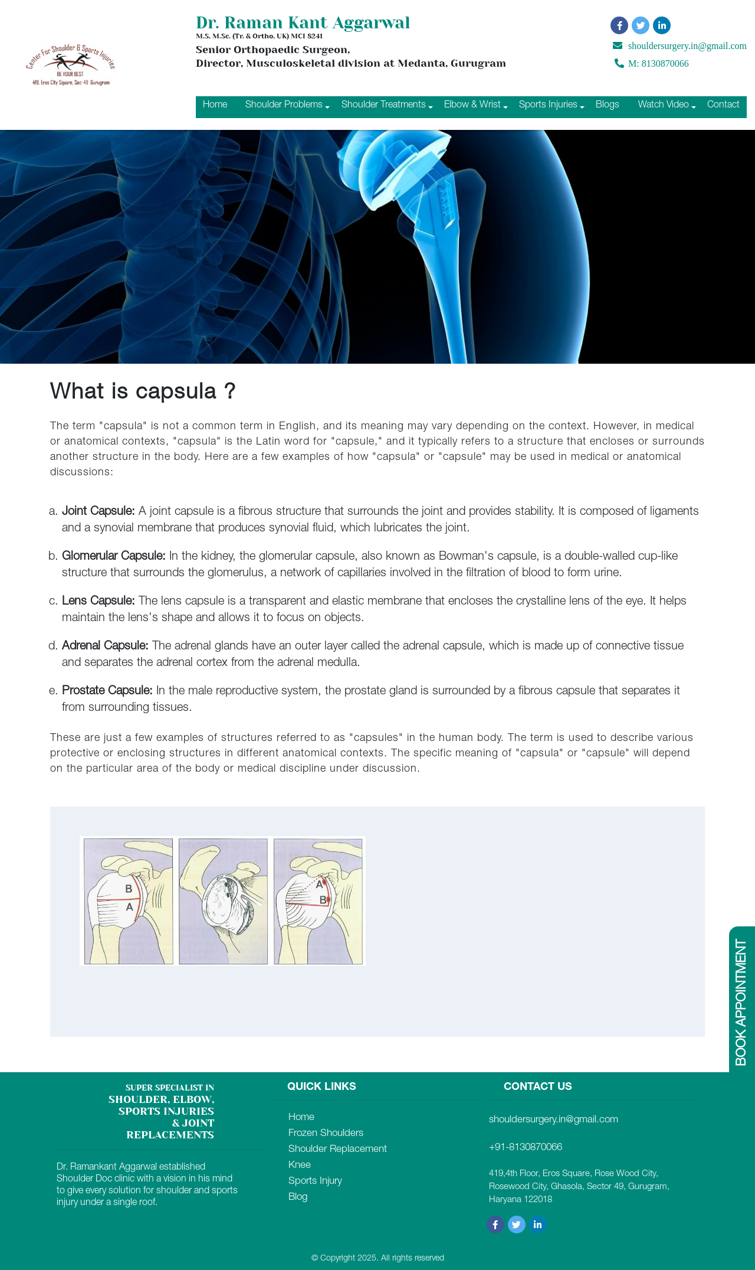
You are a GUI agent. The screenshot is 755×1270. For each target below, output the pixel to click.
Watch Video (663, 105)
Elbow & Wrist (472, 105)
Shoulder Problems (284, 105)
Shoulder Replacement (337, 1150)
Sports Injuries (548, 105)
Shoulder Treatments (384, 105)
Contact (723, 105)
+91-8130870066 (525, 1148)
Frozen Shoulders (325, 1134)
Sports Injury (315, 1182)
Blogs (607, 105)
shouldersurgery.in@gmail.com (680, 46)
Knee (299, 1166)
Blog (297, 1198)
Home (215, 105)
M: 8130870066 (652, 64)
